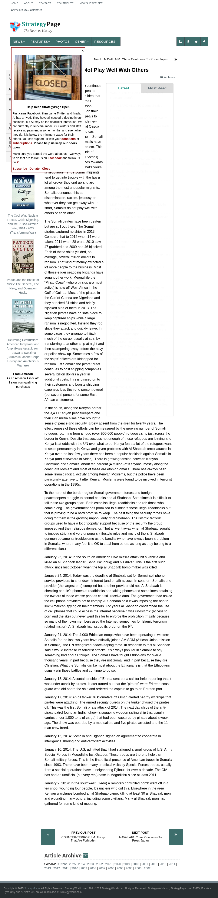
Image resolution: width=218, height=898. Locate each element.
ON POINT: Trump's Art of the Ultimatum (138, 122)
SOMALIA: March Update (128, 383)
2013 (47, 868)
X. (18, 162)
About (28, 3)
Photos (63, 41)
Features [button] (40, 41)
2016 (154, 864)
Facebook (55, 158)
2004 (129, 868)
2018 (135, 864)
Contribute (65, 3)
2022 (99, 864)
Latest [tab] (123, 88)
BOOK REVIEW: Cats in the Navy (134, 155)
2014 (172, 864)
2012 (56, 868)
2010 (75, 868)
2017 (145, 864)
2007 (102, 868)
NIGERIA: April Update (126, 283)
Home (14, 3)
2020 (117, 864)
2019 (126, 864)
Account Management (26, 10)
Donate (35, 168)
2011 (65, 868)
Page (34, 27)
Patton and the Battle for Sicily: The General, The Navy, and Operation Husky (23, 266)
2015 (163, 864)
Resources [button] (106, 41)
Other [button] (82, 41)
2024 (81, 864)
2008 (93, 868)
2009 (83, 868)
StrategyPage (32, 888)
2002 (147, 868)
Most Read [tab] (157, 88)
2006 (111, 868)
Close (46, 168)
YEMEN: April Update (125, 200)
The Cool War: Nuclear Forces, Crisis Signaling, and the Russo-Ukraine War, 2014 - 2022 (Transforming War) (23, 204)
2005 (120, 868)
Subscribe (20, 168)
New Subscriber (91, 3)
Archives (167, 77)
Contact (45, 3)
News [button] (19, 41)
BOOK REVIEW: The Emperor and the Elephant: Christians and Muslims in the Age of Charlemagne (138, 333)
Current (62, 864)
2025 (72, 864)
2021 (108, 864)
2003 (138, 868)
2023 (90, 864)
